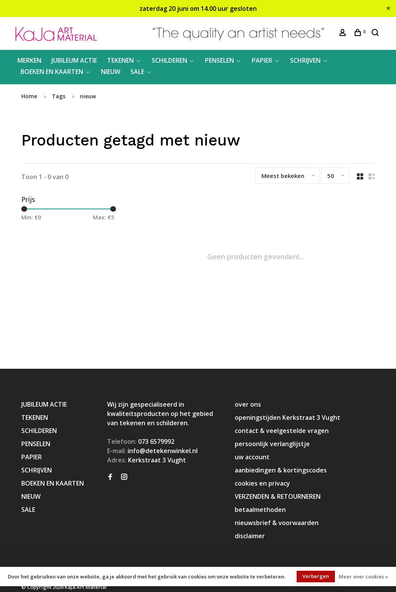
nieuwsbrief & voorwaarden (277, 522)
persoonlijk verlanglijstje (272, 444)
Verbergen (315, 576)
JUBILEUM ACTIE (74, 60)
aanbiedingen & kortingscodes (281, 470)
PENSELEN (219, 60)
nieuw (88, 96)
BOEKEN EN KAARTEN (51, 71)
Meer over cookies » (363, 576)
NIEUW (110, 71)
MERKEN (29, 60)
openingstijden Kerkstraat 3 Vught (287, 417)
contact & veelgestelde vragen (282, 430)
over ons (248, 404)
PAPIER (262, 60)
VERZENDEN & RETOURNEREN (278, 496)
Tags (58, 96)
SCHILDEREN (169, 60)
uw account (252, 457)
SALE (137, 71)
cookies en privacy (262, 483)
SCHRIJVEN (305, 60)
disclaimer (250, 536)
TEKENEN (120, 60)
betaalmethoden (260, 509)
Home (29, 96)
